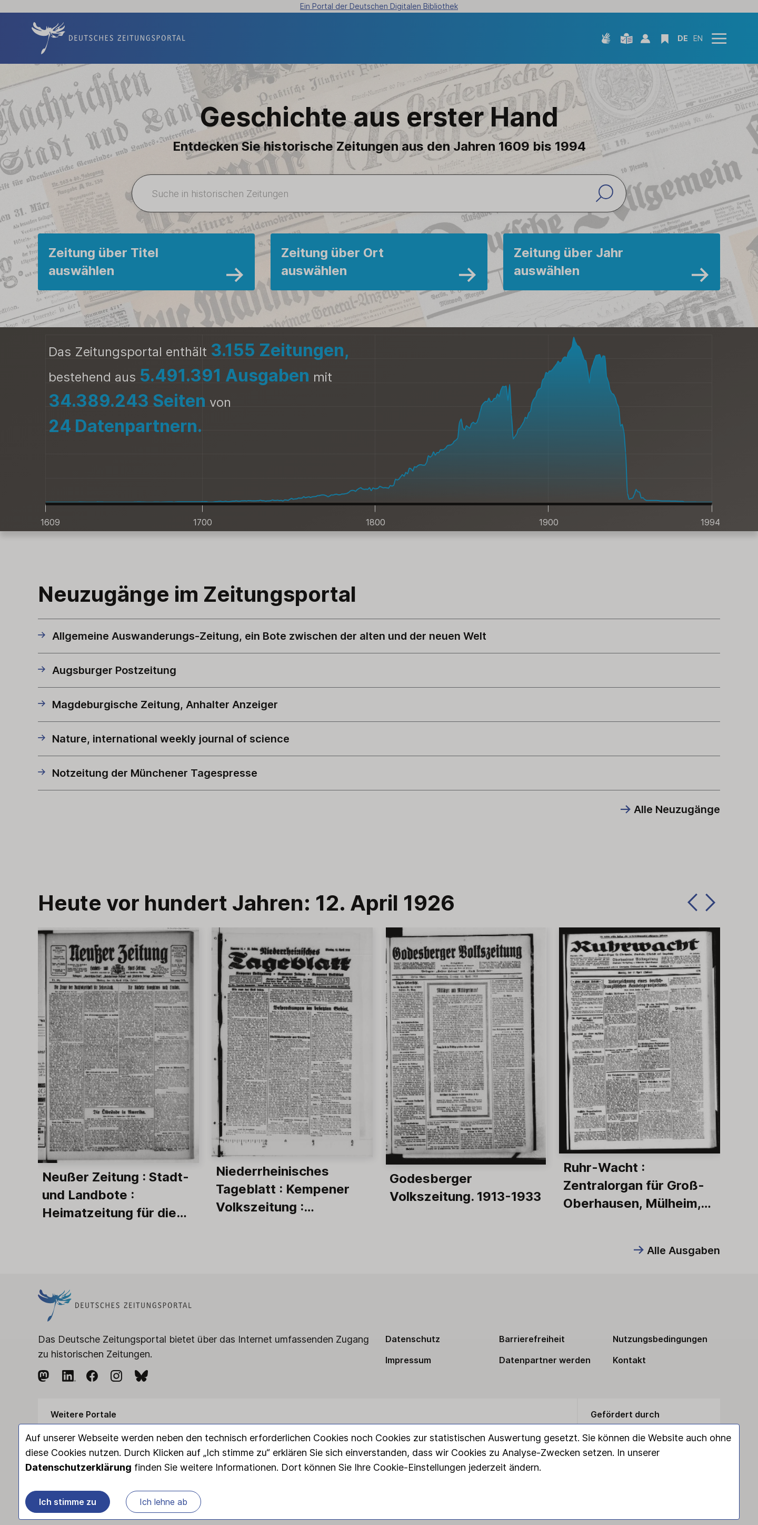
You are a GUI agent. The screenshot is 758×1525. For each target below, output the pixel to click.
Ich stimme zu (67, 1502)
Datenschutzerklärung (78, 1467)
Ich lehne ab (163, 1502)
